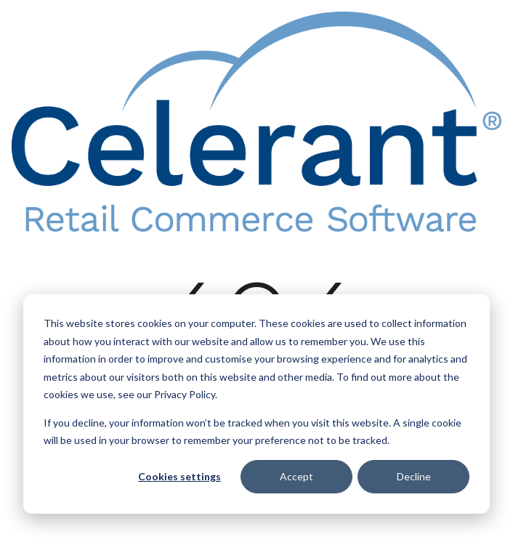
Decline (414, 476)
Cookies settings (179, 476)
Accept (296, 476)
